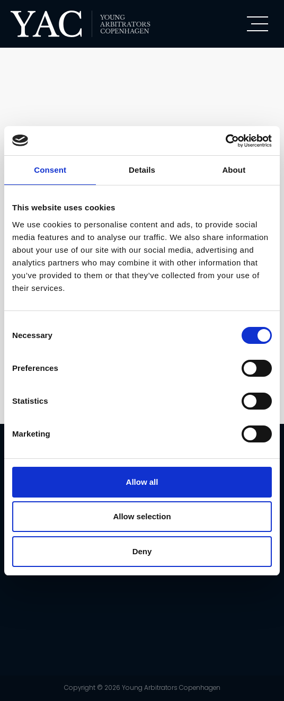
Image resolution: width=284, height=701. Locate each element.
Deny (142, 551)
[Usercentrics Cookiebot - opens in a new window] (225, 141)
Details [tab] (142, 169)
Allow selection (142, 516)
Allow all (142, 481)
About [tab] (233, 169)
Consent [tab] (50, 169)
